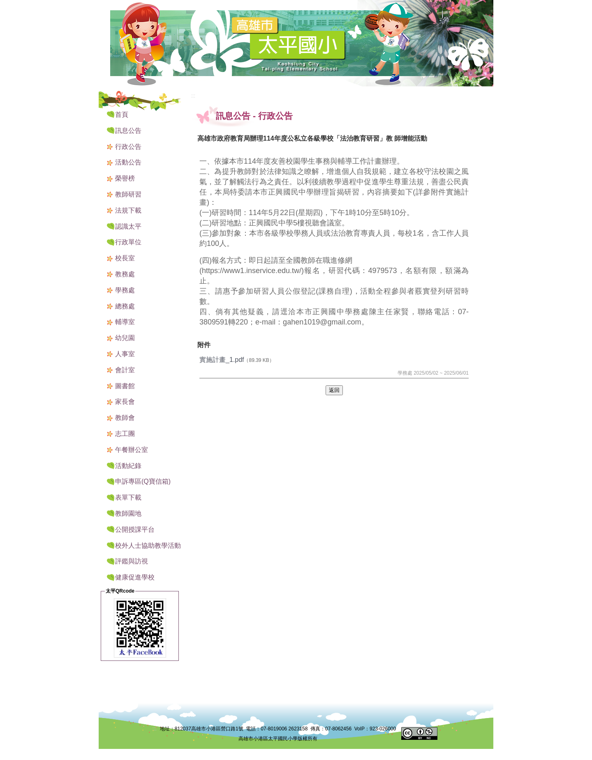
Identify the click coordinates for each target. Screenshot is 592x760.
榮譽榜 (125, 178)
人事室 (125, 353)
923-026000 (383, 729)
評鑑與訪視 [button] (131, 561)
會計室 (125, 369)
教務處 (125, 274)
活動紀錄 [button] (128, 465)
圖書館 (125, 385)
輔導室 (125, 321)
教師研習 (128, 194)
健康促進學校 (135, 577)
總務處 (125, 306)
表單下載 (128, 497)
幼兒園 (125, 337)
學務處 (125, 290)
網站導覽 (440, 5)
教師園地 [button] (128, 513)
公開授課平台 (135, 529)
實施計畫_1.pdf (221, 359)
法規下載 (128, 210)
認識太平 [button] (128, 226)
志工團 (125, 433)
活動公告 (128, 162)
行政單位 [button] (128, 242)
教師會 (125, 417)
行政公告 (128, 146)
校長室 (125, 258)
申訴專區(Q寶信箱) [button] (143, 481)
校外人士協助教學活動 (148, 545)
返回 (334, 390)
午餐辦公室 (131, 449)
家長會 (125, 401)
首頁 (121, 114)
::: (419, 5)
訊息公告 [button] (128, 130)
